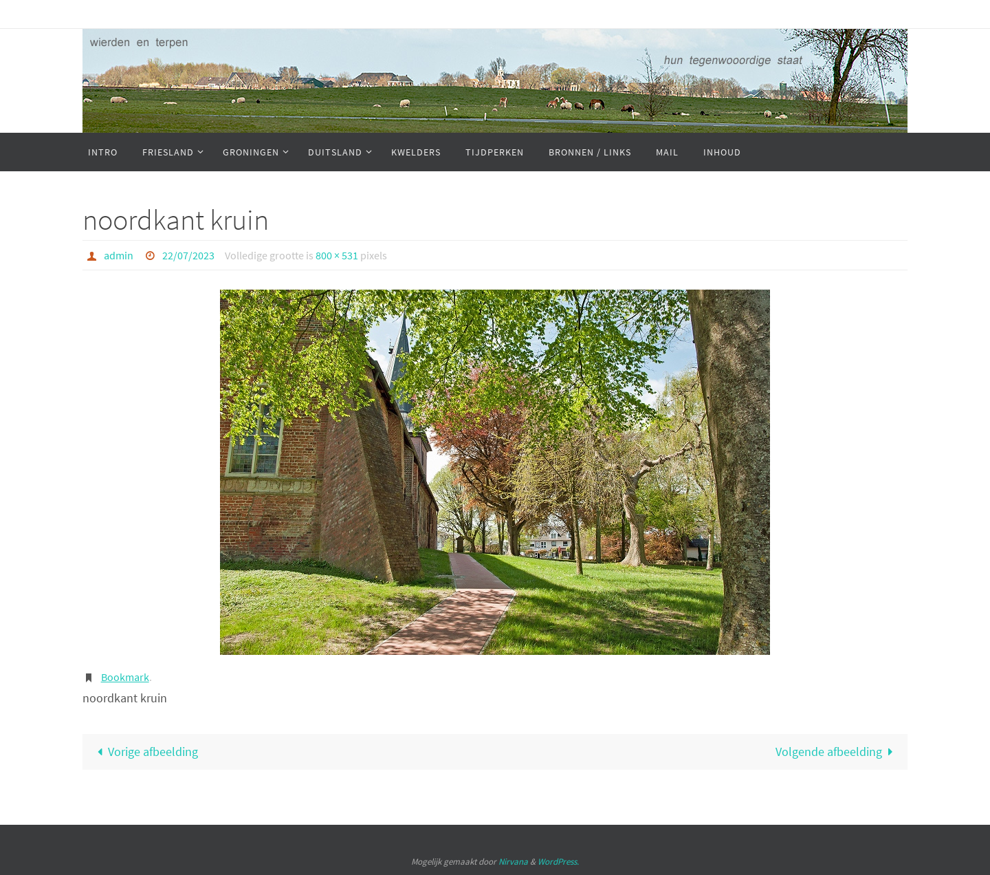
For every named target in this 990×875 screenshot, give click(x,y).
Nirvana (513, 861)
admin (118, 255)
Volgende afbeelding (837, 751)
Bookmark (125, 677)
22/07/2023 (188, 255)
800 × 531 (337, 255)
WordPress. (558, 861)
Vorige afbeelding (144, 751)
